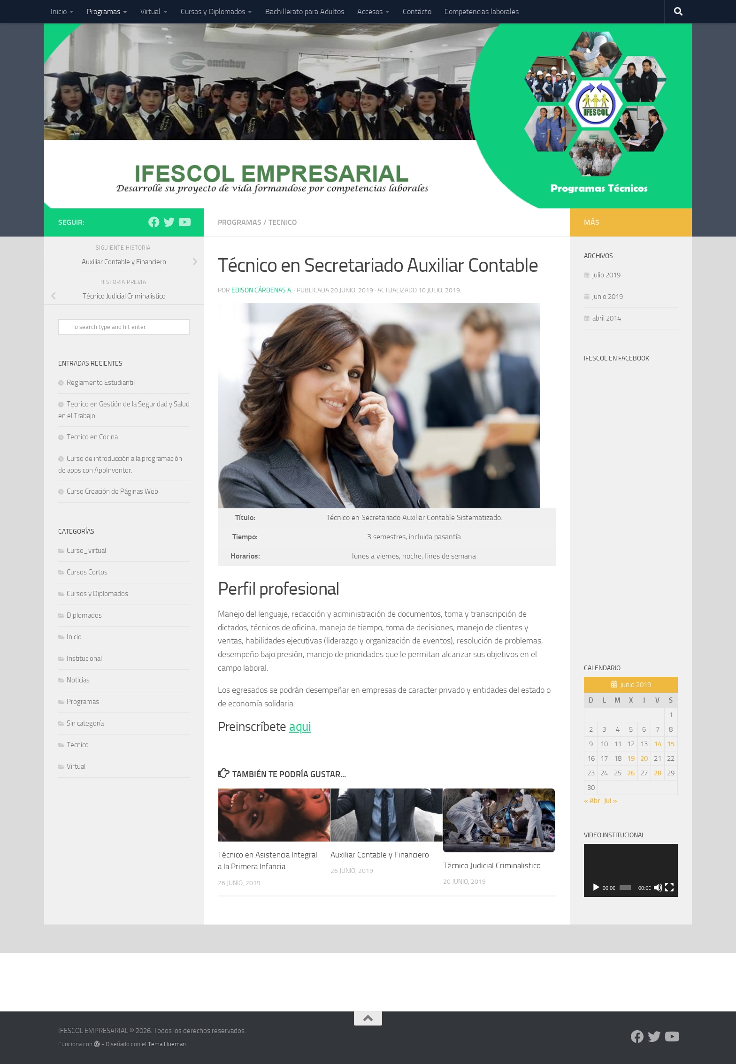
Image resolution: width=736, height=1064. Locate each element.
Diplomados (84, 615)
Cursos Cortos (87, 572)
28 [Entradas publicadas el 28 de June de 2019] (657, 773)
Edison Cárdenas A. (261, 290)
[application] (631, 870)
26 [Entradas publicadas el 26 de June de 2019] (631, 773)
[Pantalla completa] (669, 887)
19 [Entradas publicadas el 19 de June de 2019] (631, 758)
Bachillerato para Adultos (304, 11)
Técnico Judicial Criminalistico (492, 865)
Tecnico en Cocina (92, 437)
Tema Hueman (167, 1044)
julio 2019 (606, 275)
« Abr (592, 800)
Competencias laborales (482, 11)
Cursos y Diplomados (213, 11)
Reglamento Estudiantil (101, 382)
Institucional (84, 658)
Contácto (417, 11)
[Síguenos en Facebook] (154, 222)
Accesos (370, 11)
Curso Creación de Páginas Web (112, 491)
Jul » (610, 800)
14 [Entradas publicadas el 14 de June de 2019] (657, 744)
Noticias (78, 680)
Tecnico (282, 222)
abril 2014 (606, 318)
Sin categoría (85, 723)
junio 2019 (607, 296)
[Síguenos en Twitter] (169, 222)
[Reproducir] (596, 887)
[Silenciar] (658, 887)
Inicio (59, 11)
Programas (103, 11)
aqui (300, 726)
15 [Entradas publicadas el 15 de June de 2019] (671, 744)
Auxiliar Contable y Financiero (379, 854)
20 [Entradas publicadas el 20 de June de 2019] (644, 758)
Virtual (150, 11)
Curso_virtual (86, 550)
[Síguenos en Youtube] (184, 222)
